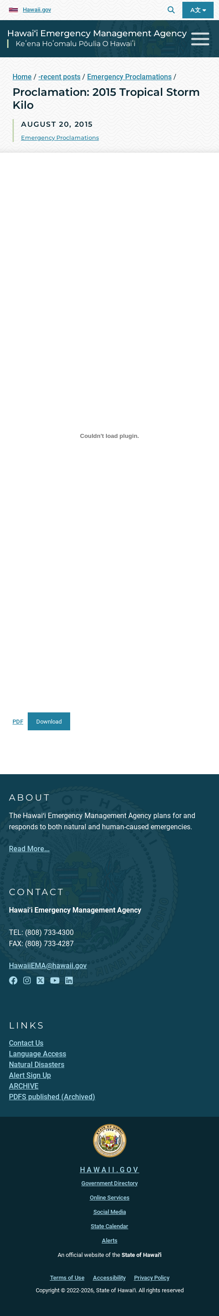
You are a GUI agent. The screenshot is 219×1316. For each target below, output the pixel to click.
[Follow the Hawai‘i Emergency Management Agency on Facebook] (13, 981)
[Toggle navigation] (200, 38)
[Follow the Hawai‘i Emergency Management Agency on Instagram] (27, 981)
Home (22, 77)
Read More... (29, 848)
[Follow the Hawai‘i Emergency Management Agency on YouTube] (55, 981)
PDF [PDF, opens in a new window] (18, 721)
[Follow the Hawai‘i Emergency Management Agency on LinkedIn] (69, 981)
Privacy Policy (151, 1277)
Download (49, 721)
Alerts (110, 1240)
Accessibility (109, 1277)
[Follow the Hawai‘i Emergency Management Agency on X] (40, 981)
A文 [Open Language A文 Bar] (198, 10)
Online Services (110, 1197)
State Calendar (109, 1226)
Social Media (109, 1212)
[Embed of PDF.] (109, 435)
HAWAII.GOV (109, 1170)
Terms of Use (67, 1277)
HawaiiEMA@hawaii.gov (48, 965)
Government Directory (109, 1183)
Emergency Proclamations (129, 77)
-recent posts (59, 77)
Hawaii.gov (37, 9)
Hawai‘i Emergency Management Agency (97, 33)
